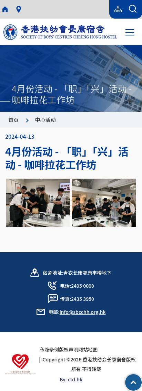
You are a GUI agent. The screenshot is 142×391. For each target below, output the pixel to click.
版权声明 (68, 349)
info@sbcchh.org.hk (83, 311)
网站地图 (90, 349)
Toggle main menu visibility (130, 32)
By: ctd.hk (71, 379)
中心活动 (45, 119)
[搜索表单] (132, 9)
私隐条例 (49, 349)
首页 (13, 119)
